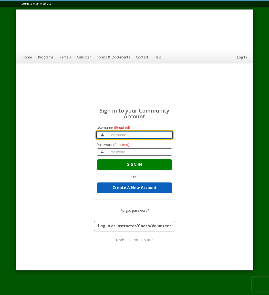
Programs (45, 57)
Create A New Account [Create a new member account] (135, 187)
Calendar (84, 57)
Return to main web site (35, 3)
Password (113, 144)
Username (113, 127)
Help (157, 57)
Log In (242, 57)
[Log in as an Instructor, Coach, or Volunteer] (134, 226)
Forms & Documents (113, 57)
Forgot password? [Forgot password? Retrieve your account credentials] (134, 210)
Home (27, 57)
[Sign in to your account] (134, 164)
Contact (142, 57)
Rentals (65, 57)
